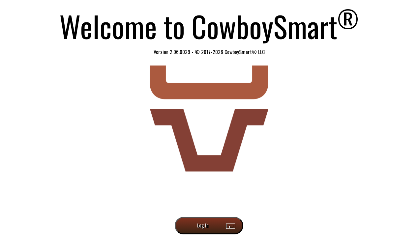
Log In (203, 225)
